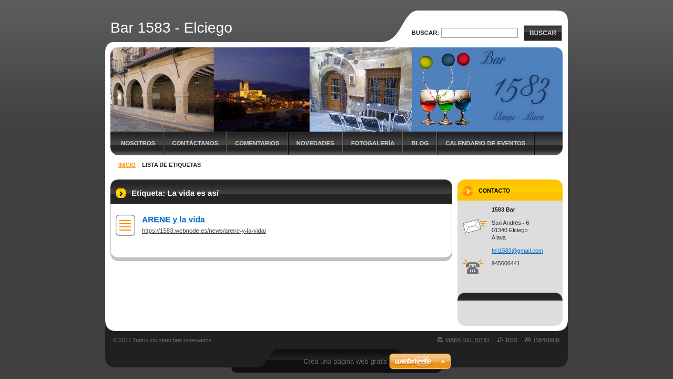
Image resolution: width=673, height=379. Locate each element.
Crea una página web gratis (345, 361)
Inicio (127, 165)
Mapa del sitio (467, 340)
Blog (420, 143)
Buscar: (426, 32)
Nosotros (138, 143)
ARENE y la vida (173, 219)
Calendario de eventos (485, 143)
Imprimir (547, 340)
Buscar (542, 33)
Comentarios (257, 143)
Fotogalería (373, 143)
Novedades (315, 143)
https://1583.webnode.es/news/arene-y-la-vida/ (204, 230)
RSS (511, 340)
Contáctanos (195, 143)
